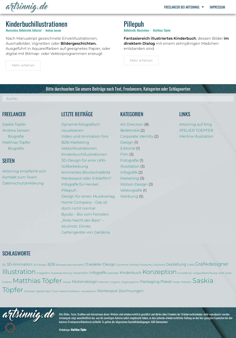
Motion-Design (134, 184)
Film (124, 154)
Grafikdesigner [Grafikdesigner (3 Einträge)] (212, 264)
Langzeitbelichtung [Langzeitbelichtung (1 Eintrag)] (205, 273)
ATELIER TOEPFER (196, 130)
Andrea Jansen (53, 30)
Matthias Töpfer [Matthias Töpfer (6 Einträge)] (37, 281)
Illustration (12, 30)
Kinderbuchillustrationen (36, 23)
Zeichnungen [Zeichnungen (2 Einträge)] (131, 290)
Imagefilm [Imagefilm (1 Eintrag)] (43, 273)
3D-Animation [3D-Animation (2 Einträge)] (19, 264)
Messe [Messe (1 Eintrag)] (67, 282)
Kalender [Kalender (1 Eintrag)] (113, 273)
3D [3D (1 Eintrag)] (4, 264)
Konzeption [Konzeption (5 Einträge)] (159, 271)
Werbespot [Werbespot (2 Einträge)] (107, 290)
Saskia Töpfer (14, 124)
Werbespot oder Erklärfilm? (86, 178)
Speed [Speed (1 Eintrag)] (40, 291)
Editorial (36, 30)
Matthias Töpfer (162, 30)
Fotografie (129, 160)
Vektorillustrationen (79, 148)
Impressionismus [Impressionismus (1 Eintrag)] (61, 273)
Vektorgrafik (131, 190)
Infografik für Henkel (79, 184)
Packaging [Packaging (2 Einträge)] (149, 281)
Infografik (128, 172)
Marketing (129, 178)
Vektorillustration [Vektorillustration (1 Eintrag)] (69, 291)
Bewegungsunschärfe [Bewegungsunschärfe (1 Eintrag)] (69, 264)
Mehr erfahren (23, 65)
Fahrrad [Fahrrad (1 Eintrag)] (133, 264)
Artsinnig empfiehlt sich (24, 171)
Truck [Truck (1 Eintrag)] (55, 291)
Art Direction (131, 124)
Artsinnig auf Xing (195, 124)
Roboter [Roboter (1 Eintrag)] (186, 282)
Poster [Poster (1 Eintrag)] (176, 282)
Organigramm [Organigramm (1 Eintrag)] (130, 282)
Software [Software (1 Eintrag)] (29, 291)
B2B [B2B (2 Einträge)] (51, 264)
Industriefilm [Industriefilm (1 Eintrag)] (80, 273)
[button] (10, 328)
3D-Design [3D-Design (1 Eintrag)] (40, 264)
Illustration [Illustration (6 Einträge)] (19, 272)
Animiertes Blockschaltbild (85, 172)
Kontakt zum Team (19, 177)
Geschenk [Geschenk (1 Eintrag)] (159, 264)
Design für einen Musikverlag (88, 196)
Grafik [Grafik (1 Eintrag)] (190, 264)
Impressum (217, 6)
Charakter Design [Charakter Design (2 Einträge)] (100, 264)
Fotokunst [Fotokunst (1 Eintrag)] (145, 264)
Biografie (16, 136)
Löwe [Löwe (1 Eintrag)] (228, 273)
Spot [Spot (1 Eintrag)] (48, 291)
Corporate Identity (136, 136)
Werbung (129, 196)
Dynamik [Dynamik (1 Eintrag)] (122, 264)
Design (126, 142)
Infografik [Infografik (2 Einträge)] (97, 272)
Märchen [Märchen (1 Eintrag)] (103, 282)
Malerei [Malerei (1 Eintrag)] (7, 282)
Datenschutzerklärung (23, 183)
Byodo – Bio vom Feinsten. (85, 214)
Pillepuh (134, 23)
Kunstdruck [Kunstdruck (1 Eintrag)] (185, 273)
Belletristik (25, 30)
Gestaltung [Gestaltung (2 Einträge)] (176, 264)
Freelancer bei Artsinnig (184, 7)
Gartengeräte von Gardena (85, 232)
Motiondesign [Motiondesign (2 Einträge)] (84, 281)
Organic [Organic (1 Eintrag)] (115, 282)
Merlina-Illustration (196, 136)
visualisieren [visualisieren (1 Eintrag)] (88, 291)
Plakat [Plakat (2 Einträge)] (165, 281)
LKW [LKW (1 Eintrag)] (221, 273)
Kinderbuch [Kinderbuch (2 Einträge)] (131, 272)
